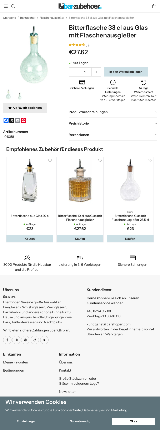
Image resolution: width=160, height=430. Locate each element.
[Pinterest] (23, 120)
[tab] (113, 112)
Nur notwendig (80, 421)
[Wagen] (154, 6)
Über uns (66, 362)
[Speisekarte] (5, 6)
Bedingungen (13, 370)
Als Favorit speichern (25, 108)
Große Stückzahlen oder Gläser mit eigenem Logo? (79, 381)
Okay (133, 421)
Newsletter (67, 391)
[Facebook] (6, 120)
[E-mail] (18, 120)
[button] (29, 238)
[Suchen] (13, 6)
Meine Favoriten (15, 362)
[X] (12, 120)
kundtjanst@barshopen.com (109, 324)
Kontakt (65, 370)
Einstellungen (26, 421)
